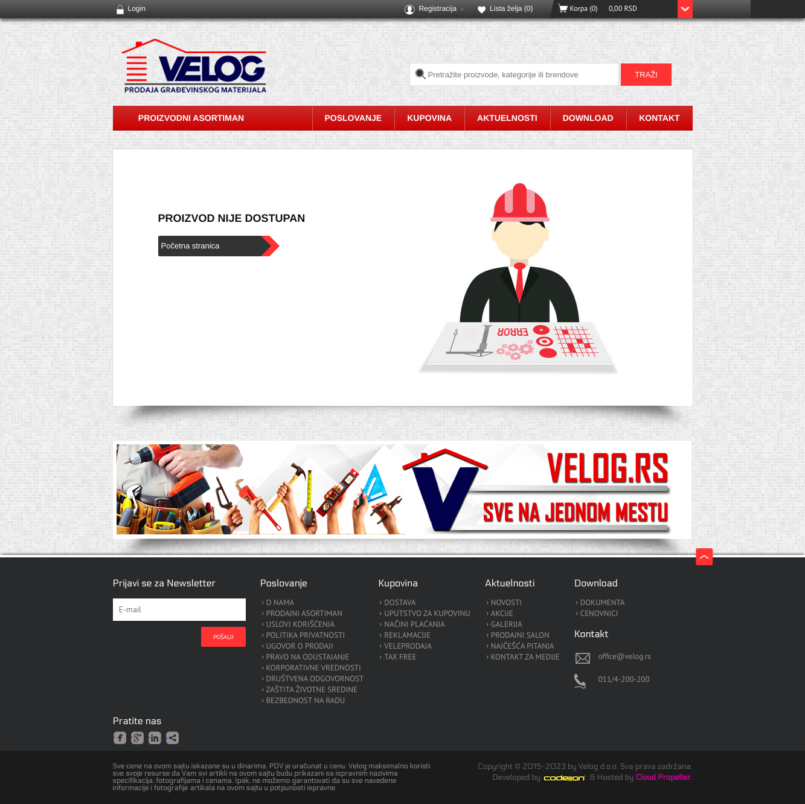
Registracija (438, 8)
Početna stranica (190, 245)
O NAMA (280, 603)
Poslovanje (353, 118)
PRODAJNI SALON (520, 635)
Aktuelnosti (507, 118)
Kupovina (429, 118)
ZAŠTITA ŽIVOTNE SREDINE (312, 690)
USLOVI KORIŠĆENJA (300, 624)
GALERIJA (506, 624)
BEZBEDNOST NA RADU (305, 700)
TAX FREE (400, 657)
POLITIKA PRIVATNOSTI (305, 635)
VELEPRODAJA (408, 646)
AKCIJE (502, 613)
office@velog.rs (624, 656)
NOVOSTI (506, 603)
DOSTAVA (399, 603)
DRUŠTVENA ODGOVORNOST (315, 679)
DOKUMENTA (602, 603)
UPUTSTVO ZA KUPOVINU (427, 613)
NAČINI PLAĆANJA (414, 624)
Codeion (573, 778)
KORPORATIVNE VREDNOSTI (313, 668)
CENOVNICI (599, 613)
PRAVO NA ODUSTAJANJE (308, 657)
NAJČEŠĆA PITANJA (522, 646)
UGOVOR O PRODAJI (299, 646)
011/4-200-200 (624, 679)
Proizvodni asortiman (191, 118)
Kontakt (659, 118)
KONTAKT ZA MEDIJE (525, 657)
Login (137, 8)
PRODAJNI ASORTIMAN (304, 613)
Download (588, 118)
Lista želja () (511, 8)
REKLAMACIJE (407, 635)
